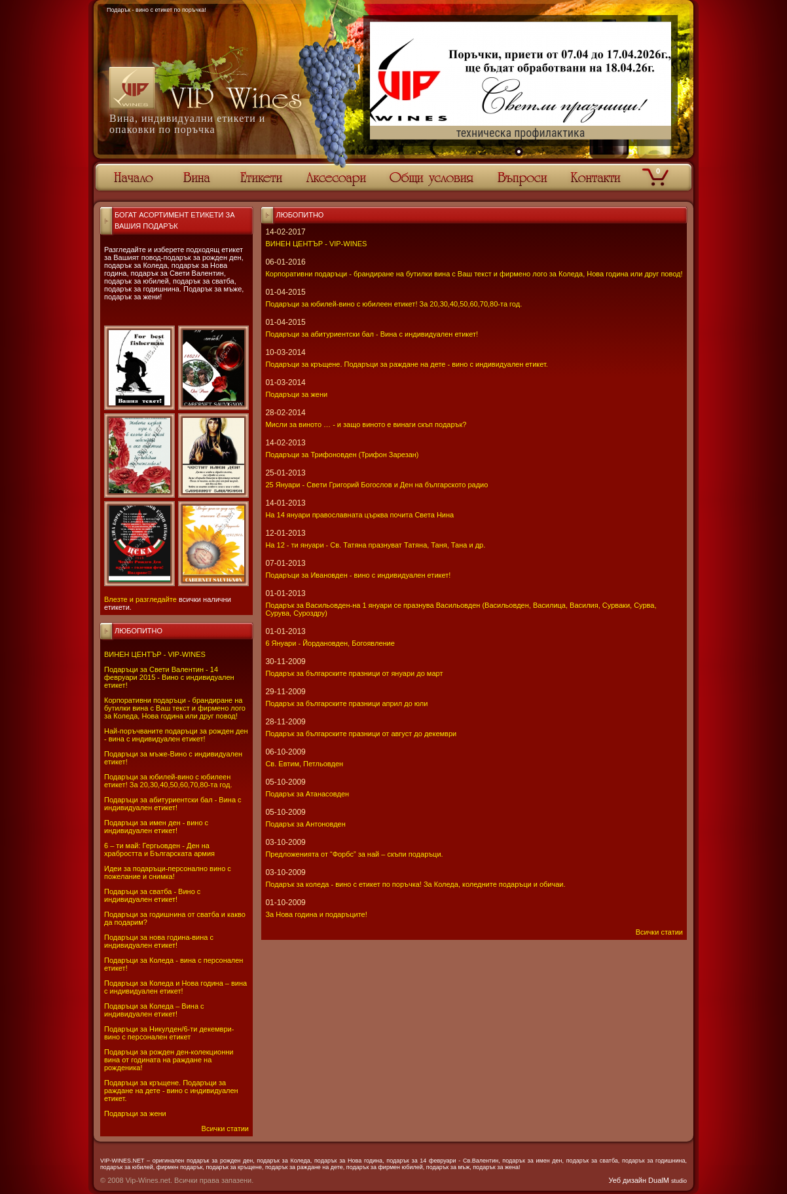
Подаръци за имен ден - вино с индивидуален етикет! (156, 826)
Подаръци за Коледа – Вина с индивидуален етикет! (154, 1010)
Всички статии (225, 1128)
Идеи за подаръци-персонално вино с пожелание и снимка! (167, 872)
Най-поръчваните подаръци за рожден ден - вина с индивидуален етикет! (176, 735)
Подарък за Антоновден (305, 824)
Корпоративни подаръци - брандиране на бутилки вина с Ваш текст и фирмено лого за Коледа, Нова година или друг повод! (175, 708)
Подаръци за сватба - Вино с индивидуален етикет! (152, 895)
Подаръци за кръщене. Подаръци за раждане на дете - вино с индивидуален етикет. (171, 1090)
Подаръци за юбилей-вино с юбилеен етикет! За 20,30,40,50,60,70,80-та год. (168, 781)
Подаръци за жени (135, 1113)
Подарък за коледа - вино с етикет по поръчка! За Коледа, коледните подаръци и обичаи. (415, 884)
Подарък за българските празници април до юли (346, 703)
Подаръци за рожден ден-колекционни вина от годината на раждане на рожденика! (168, 1060)
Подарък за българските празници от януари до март (354, 673)
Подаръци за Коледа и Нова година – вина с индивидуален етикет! (175, 987)
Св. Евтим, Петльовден (304, 764)
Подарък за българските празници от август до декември (360, 733)
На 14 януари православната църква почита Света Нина (359, 515)
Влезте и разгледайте (140, 599)
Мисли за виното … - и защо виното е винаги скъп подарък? (365, 424)
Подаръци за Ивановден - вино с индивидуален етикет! (357, 575)
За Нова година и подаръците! (316, 914)
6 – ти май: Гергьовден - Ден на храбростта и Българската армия (159, 849)
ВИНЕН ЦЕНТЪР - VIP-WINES (155, 654)
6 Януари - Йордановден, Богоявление (329, 643)
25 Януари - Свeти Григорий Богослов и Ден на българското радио (376, 485)
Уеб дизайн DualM (648, 1180)
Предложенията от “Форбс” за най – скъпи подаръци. (354, 854)
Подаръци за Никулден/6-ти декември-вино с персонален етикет (169, 1033)
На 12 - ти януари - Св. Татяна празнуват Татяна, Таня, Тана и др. (375, 545)
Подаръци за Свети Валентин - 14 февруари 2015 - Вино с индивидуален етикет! (169, 677)
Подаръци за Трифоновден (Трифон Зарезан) (341, 454)
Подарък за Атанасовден (307, 794)
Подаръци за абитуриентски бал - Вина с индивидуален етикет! (173, 804)
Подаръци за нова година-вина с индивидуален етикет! (158, 941)
